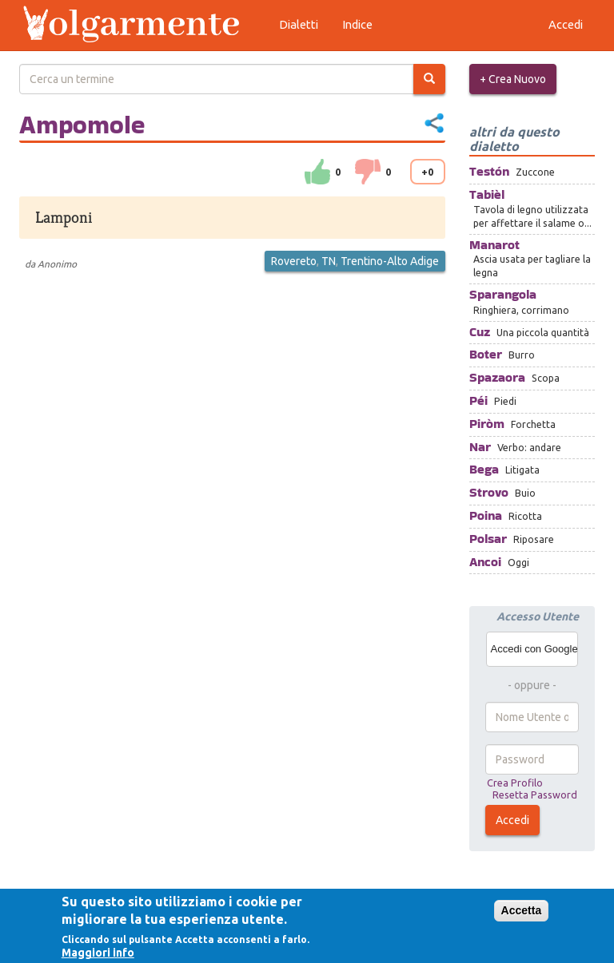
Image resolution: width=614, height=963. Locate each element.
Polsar (488, 538)
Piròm (486, 423)
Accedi (512, 820)
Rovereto (294, 261)
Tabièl (486, 194)
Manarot (494, 245)
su (317, 171)
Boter (485, 354)
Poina (485, 515)
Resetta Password (534, 794)
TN (328, 261)
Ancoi (485, 562)
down (368, 171)
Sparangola (502, 294)
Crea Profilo (515, 782)
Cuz (479, 332)
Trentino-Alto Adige (390, 261)
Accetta (521, 910)
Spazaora (497, 377)
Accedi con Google (534, 649)
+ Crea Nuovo (513, 79)
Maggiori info (98, 952)
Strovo (488, 492)
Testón (489, 171)
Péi (478, 400)
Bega (484, 469)
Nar (480, 447)
